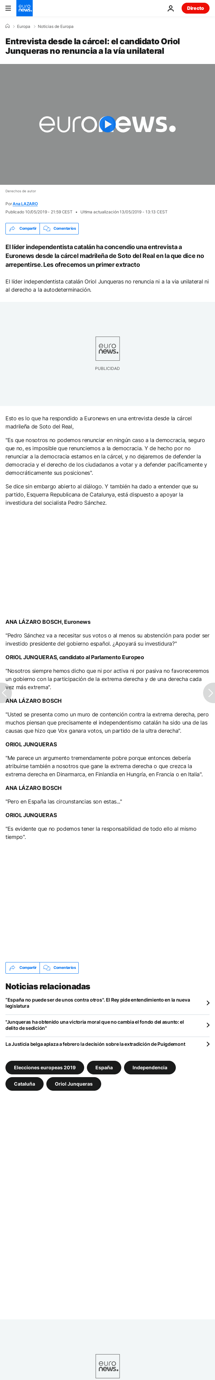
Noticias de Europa (56, 27)
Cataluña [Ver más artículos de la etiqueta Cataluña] (24, 1084)
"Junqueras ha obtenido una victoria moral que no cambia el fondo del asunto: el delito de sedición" (94, 1025)
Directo (195, 8)
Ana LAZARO (25, 203)
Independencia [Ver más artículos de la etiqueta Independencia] (150, 1067)
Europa (23, 27)
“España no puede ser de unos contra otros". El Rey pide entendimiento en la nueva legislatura (97, 1003)
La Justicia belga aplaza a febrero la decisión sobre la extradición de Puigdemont (95, 1044)
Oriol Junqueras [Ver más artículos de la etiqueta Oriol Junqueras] (74, 1084)
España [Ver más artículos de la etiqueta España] (104, 1067)
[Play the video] (107, 124)
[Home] (7, 26)
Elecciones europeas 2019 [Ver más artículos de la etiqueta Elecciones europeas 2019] (45, 1067)
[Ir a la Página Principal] (24, 8)
